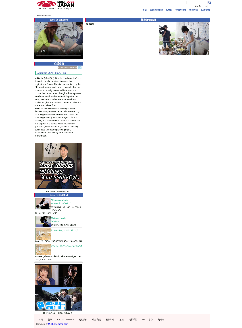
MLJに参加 (147, 319)
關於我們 (83, 319)
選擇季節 (193, 10)
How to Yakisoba (44, 16)
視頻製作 (110, 319)
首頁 (144, 10)
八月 (79, 68)
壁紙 (50, 319)
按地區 (169, 10)
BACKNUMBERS (65, 319)
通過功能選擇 (156, 10)
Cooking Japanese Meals (67, 68)
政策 (121, 319)
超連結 (161, 319)
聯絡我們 (96, 319)
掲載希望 (133, 319)
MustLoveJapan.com (58, 324)
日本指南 (205, 10)
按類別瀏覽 (180, 10)
